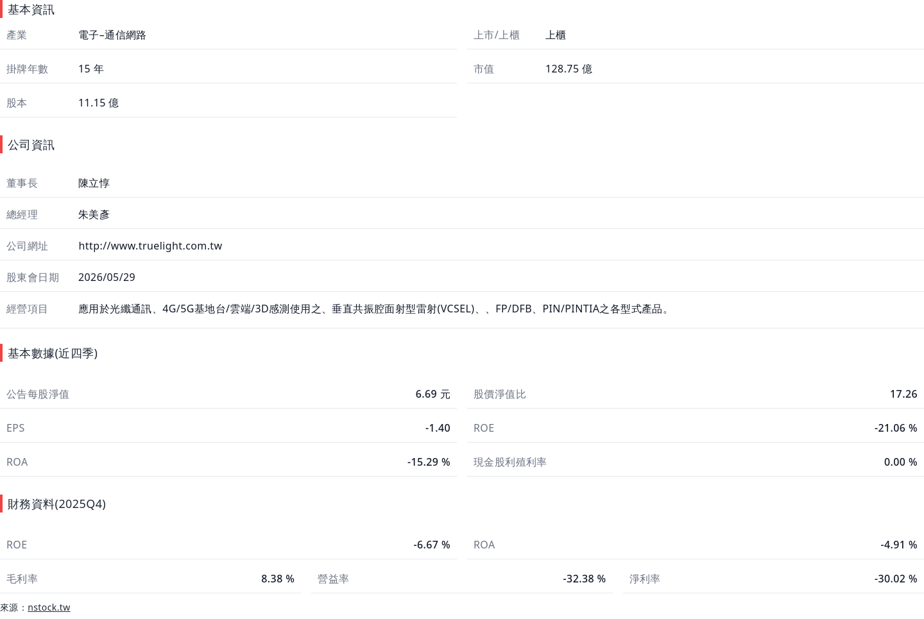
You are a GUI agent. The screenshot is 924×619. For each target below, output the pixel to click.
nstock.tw (49, 607)
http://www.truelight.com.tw (149, 246)
